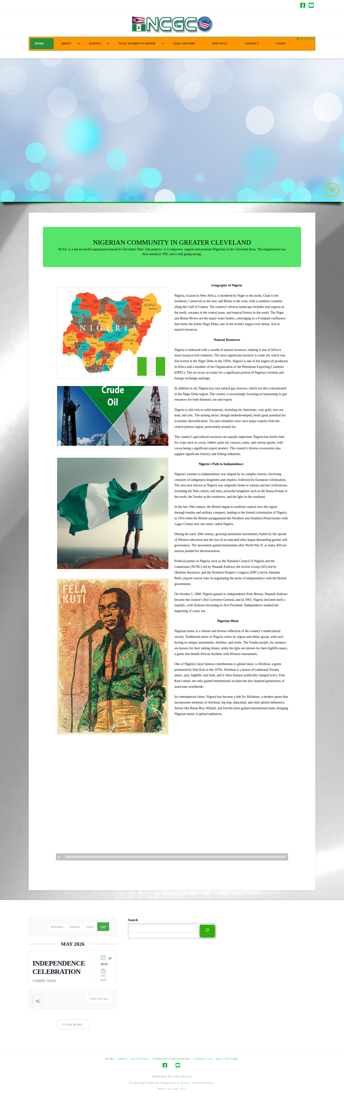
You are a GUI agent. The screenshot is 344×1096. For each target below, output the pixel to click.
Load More (72, 1024)
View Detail (99, 998)
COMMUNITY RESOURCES (171, 1059)
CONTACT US (203, 1059)
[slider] (175, 857)
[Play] (59, 856)
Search (133, 920)
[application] (172, 856)
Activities (140, 1059)
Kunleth (186, 1076)
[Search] (207, 930)
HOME (110, 1059)
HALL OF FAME (227, 1059)
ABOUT (123, 1059)
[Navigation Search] (298, 39)
